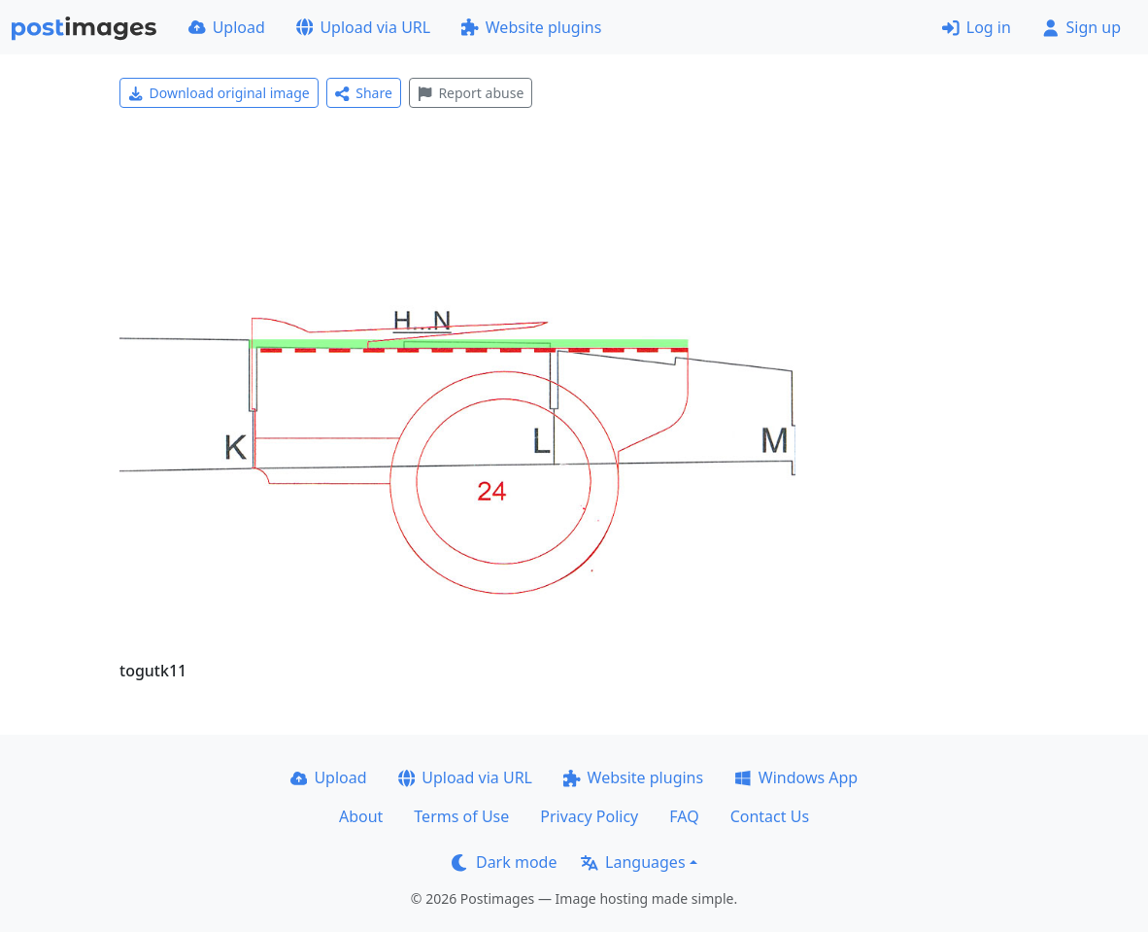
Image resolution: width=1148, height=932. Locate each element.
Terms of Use (461, 816)
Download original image (219, 93)
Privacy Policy (589, 816)
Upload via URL (363, 27)
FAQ (683, 816)
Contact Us (769, 816)
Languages (633, 862)
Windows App (796, 777)
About (361, 816)
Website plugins (531, 27)
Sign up (1081, 27)
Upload (226, 27)
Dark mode (504, 862)
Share (363, 93)
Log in (976, 27)
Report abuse (470, 93)
